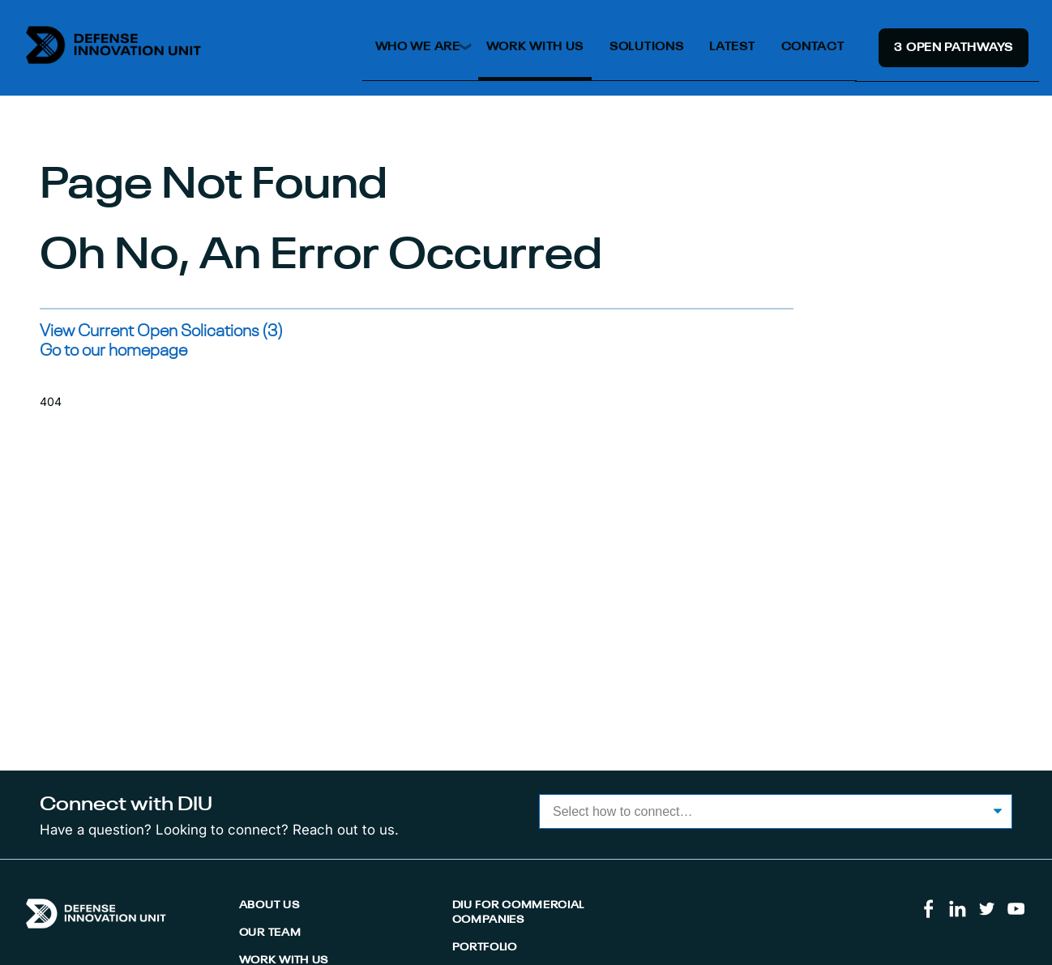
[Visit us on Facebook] (928, 915)
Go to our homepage (113, 351)
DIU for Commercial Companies (518, 912)
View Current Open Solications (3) (161, 331)
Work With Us (535, 47)
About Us (269, 905)
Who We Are (417, 47)
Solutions (646, 47)
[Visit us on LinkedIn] (957, 915)
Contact (813, 47)
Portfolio (484, 947)
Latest (732, 47)
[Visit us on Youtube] (1016, 915)
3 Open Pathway (953, 47)
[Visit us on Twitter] (987, 915)
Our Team (270, 933)
